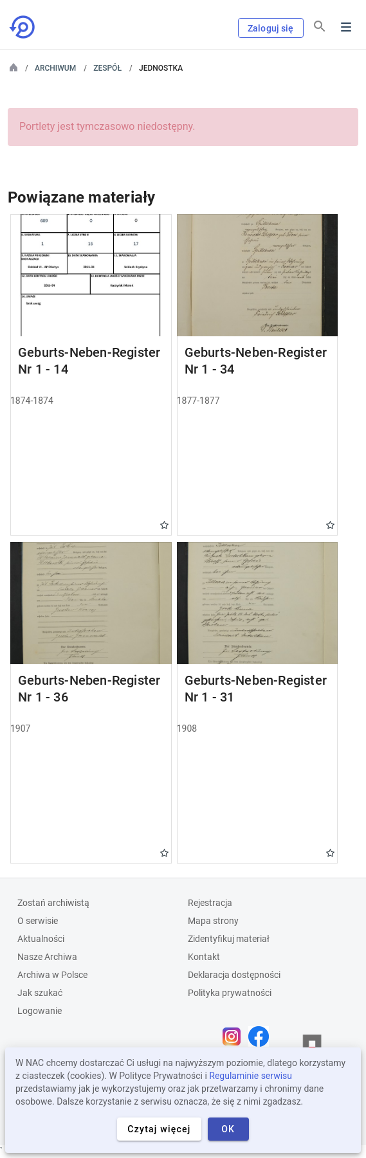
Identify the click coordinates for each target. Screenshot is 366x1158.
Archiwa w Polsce (52, 975)
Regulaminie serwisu (250, 1076)
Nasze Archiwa (47, 957)
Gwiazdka (164, 525)
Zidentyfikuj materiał (229, 939)
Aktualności (40, 939)
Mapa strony (213, 921)
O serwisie (37, 921)
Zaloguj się (271, 28)
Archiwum (55, 68)
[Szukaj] (319, 26)
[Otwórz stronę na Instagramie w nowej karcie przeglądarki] (234, 1036)
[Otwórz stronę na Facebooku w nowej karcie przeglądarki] (261, 1036)
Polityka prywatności (229, 993)
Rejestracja (210, 903)
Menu (346, 27)
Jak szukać (39, 993)
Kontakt (204, 957)
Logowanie (39, 1011)
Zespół (107, 68)
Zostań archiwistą (53, 903)
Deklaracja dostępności (234, 975)
